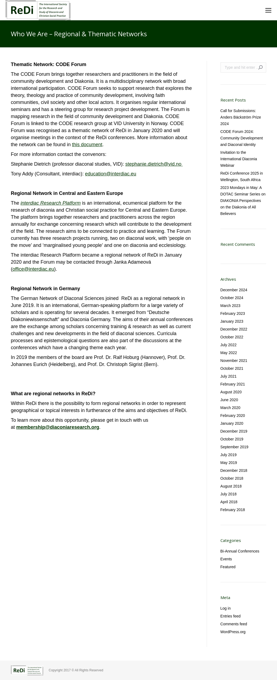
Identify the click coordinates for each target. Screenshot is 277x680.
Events (226, 559)
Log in (225, 608)
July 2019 (228, 455)
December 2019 (234, 431)
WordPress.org (233, 632)
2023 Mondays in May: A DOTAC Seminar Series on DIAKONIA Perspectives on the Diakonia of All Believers (243, 200)
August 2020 (231, 392)
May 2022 (228, 353)
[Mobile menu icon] (268, 10)
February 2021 (232, 384)
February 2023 (232, 313)
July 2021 (228, 376)
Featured (228, 567)
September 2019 (234, 447)
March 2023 (230, 305)
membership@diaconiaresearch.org (57, 427)
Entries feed (230, 616)
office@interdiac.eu (33, 269)
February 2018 (232, 510)
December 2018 (234, 470)
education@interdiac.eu (110, 173)
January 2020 (231, 423)
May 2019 (228, 462)
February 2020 (232, 415)
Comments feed (233, 624)
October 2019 (231, 439)
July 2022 (228, 345)
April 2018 (229, 502)
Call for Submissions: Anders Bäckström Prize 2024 (240, 117)
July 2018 (228, 494)
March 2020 (230, 408)
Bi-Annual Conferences (239, 551)
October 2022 (231, 337)
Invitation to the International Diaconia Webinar (238, 159)
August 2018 (231, 486)
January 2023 (231, 321)
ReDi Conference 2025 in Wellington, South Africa (241, 176)
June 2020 (229, 400)
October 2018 (231, 478)
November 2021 (234, 360)
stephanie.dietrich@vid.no (154, 164)
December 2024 (234, 290)
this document (87, 144)
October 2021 (231, 368)
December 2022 (234, 329)
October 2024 (231, 298)
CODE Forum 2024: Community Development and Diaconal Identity (241, 138)
